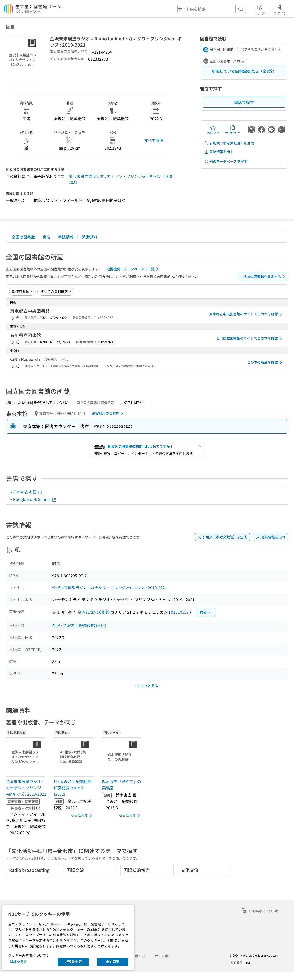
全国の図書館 (23, 237)
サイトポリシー (167, 955)
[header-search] (211, 9)
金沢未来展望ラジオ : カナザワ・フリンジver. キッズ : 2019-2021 (109, 587)
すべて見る (154, 140)
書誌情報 (66, 237)
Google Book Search (35, 499)
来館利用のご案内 (108, 413)
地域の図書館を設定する (265, 276)
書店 (46, 237)
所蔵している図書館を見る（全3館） (244, 71)
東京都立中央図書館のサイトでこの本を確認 (246, 314)
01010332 (180, 612)
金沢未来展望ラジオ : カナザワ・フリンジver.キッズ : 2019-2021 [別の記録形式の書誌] (26, 788)
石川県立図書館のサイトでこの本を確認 (250, 338)
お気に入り (213, 129)
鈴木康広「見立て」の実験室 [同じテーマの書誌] (121, 785)
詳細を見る (18, 961)
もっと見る (82, 815)
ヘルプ (260, 9)
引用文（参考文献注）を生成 (229, 143)
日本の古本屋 (27, 492)
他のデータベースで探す (225, 161)
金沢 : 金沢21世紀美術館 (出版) (79, 625)
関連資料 (89, 237)
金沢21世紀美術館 (94, 612)
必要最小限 (73, 961)
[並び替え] (22, 291)
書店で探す (244, 102)
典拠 (206, 612)
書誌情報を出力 (218, 151)
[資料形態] (55, 291)
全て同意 (112, 961)
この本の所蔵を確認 (265, 362)
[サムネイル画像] (26, 757)
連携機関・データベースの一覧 (133, 269)
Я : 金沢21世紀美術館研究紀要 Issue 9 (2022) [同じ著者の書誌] (73, 788)
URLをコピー (232, 129)
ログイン (280, 9)
